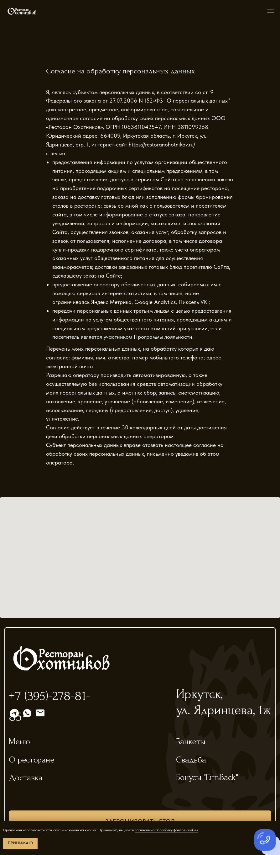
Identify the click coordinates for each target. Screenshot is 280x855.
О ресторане (31, 760)
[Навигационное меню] (270, 11)
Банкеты (190, 741)
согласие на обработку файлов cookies (166, 830)
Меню (19, 741)
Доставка (26, 778)
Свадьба (191, 760)
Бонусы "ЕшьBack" (207, 777)
